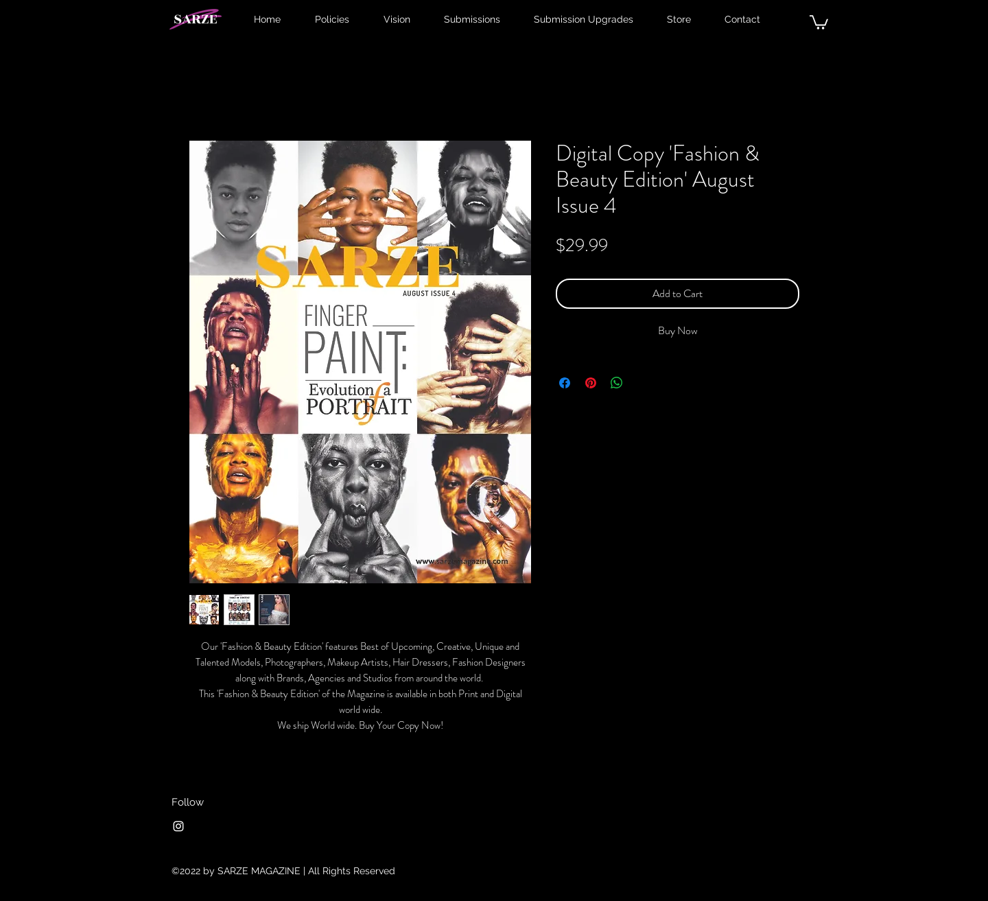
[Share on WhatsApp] (617, 383)
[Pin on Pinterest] (591, 383)
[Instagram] (178, 826)
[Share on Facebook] (564, 383)
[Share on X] (643, 383)
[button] (819, 22)
